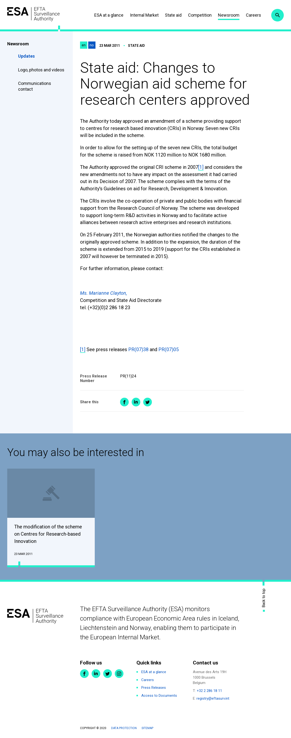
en (84, 45)
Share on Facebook (124, 402)
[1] (200, 167)
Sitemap (147, 728)
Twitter (107, 674)
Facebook (84, 674)
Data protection (124, 728)
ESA (35, 14)
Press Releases (153, 688)
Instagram (119, 674)
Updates (26, 56)
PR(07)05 (168, 349)
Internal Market (143, 15)
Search (277, 15)
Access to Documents (159, 696)
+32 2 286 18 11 (209, 691)
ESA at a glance (107, 15)
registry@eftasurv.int (212, 699)
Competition (198, 15)
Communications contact (34, 86)
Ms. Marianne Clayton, (103, 293)
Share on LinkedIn (136, 402)
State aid (172, 15)
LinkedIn (96, 674)
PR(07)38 (138, 349)
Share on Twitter (147, 402)
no (92, 45)
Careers (252, 15)
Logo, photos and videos (41, 69)
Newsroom (227, 15)
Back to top (264, 598)
